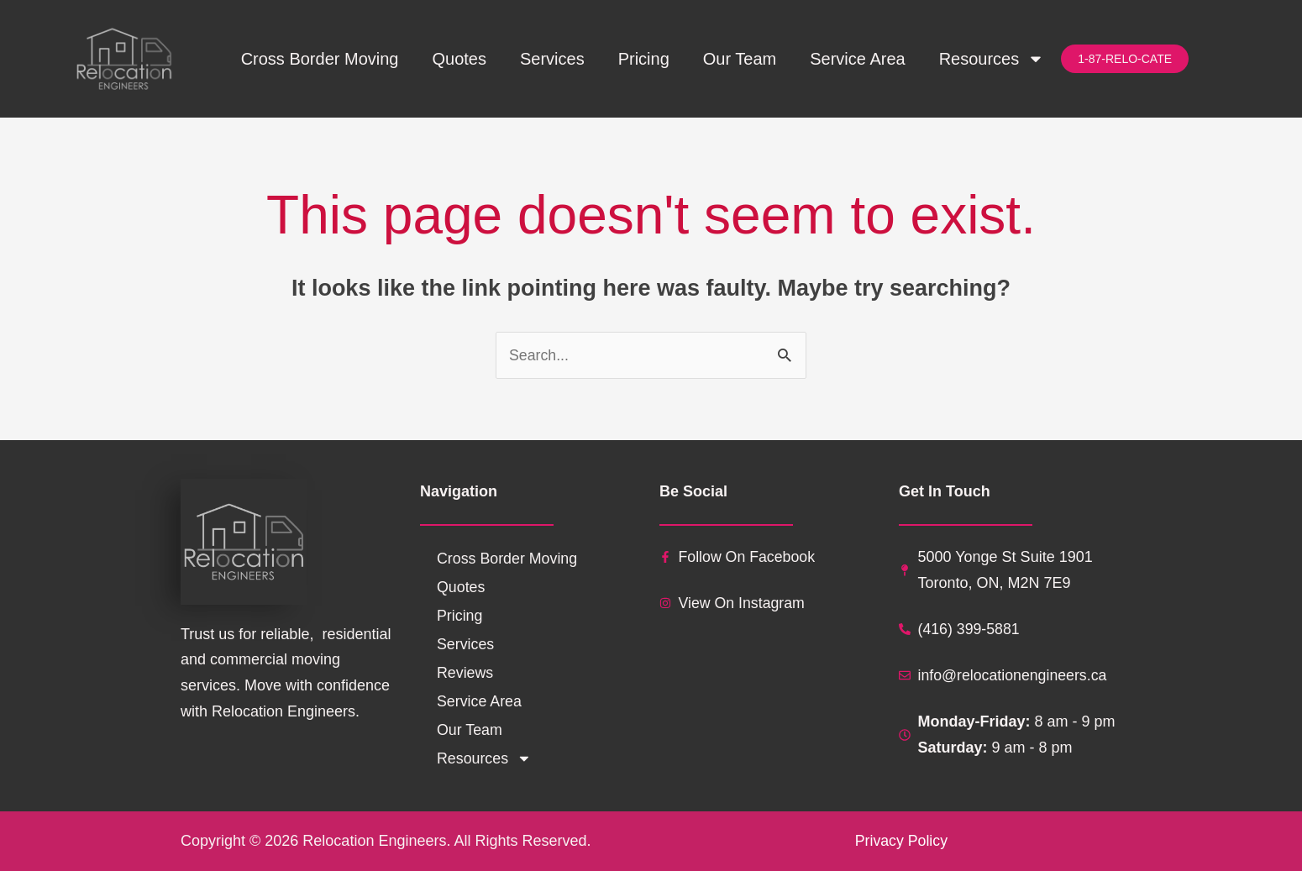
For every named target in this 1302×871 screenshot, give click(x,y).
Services (552, 59)
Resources (992, 59)
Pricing (643, 59)
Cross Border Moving (320, 59)
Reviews (465, 672)
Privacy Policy (900, 840)
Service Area (857, 59)
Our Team (739, 59)
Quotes (459, 59)
